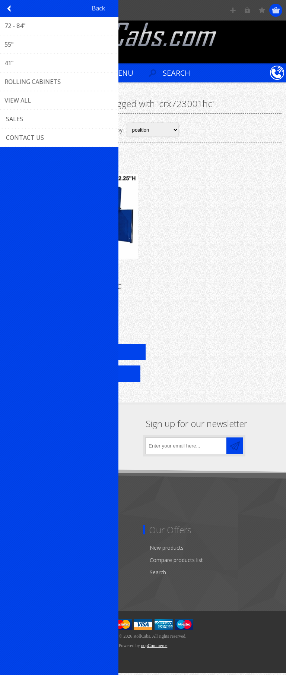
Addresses (22, 562)
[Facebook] (14, 445)
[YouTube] (55, 445)
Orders (18, 574)
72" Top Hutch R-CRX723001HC (74, 288)
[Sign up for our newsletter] (185, 448)
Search (158, 574)
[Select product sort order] (152, 129)
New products (167, 549)
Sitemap (20, 514)
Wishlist (19, 586)
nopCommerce (154, 647)
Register (232, 10)
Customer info (27, 549)
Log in (247, 10)
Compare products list (176, 562)
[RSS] (75, 445)
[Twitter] (34, 445)
